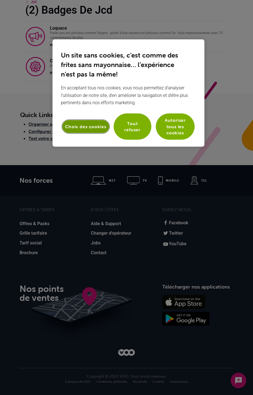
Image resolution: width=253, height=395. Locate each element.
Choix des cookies (85, 126)
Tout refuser (132, 126)
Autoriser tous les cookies (175, 126)
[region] (128, 92)
